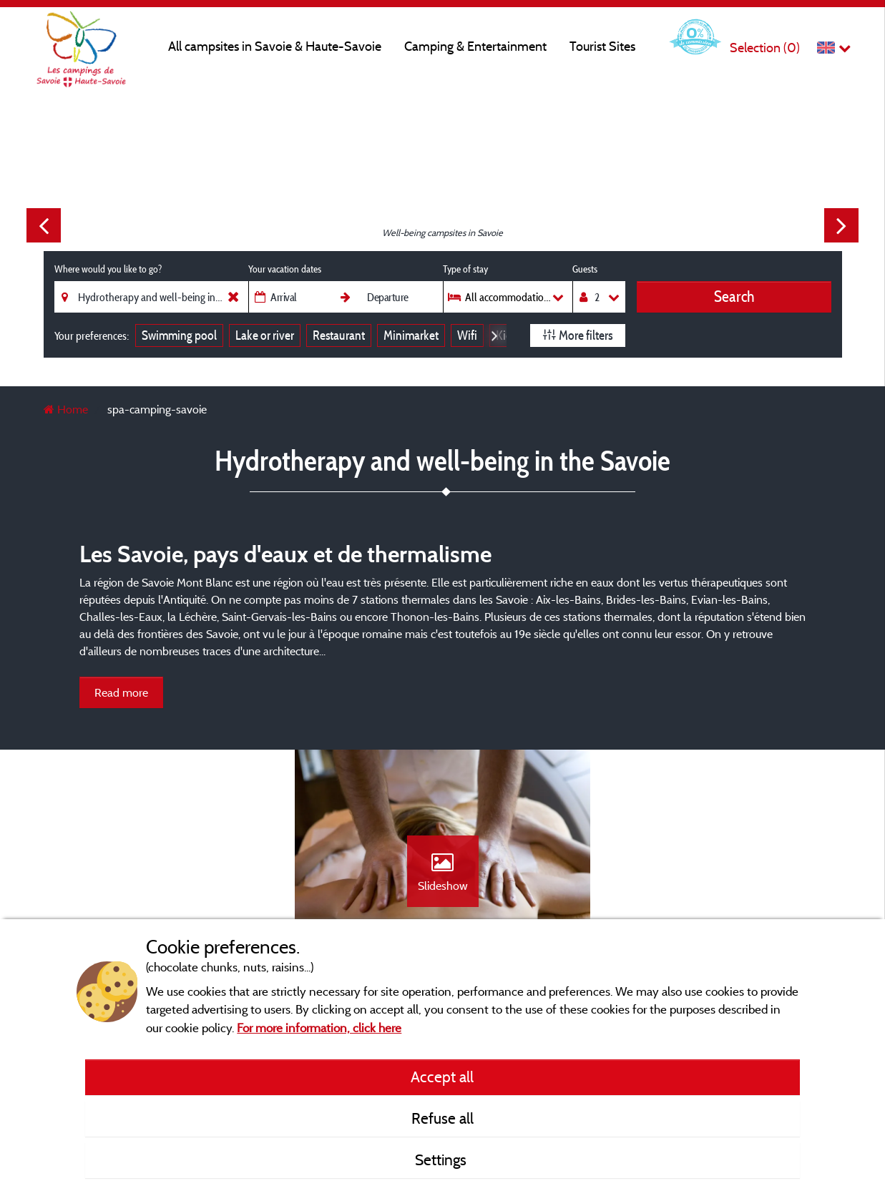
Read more (121, 692)
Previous (43, 225)
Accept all (442, 1076)
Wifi (467, 335)
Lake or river (264, 335)
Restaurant (339, 335)
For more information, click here (319, 1027)
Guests (584, 269)
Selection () (765, 47)
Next (841, 225)
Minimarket (411, 335)
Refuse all (442, 1118)
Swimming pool (179, 335)
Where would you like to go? (108, 269)
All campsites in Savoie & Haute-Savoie (274, 46)
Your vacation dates (284, 269)
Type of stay (465, 269)
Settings (442, 1159)
